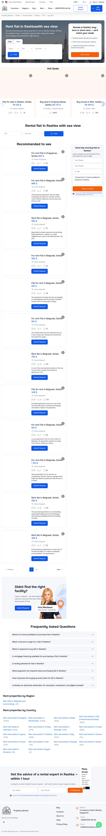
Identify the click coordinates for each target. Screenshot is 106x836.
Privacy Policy (61, 825)
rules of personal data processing (92, 193)
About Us (60, 816)
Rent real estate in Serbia (90, 742)
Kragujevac (43, 159)
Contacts (42, 2)
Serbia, (15, 108)
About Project (30, 2)
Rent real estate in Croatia (90, 727)
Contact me (75, 791)
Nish (93, 108)
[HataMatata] (6, 811)
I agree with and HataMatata (88, 193)
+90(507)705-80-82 (88, 820)
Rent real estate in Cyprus (14, 735)
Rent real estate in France (14, 742)
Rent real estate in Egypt (39, 750)
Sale (9, 42)
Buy (35, 8)
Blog (58, 808)
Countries (15, 8)
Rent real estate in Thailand (40, 735)
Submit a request (87, 189)
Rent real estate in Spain (64, 718)
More (50, 8)
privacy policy (82, 194)
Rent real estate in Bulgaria (14, 718)
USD (76, 2)
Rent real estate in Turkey (39, 727)
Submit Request (80, 8)
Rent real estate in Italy (64, 735)
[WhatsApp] (99, 825)
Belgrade (42, 187)
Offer (51, 2)
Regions (25, 8)
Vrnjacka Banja (57, 108)
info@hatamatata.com (89, 827)
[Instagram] (4, 822)
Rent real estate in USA (38, 742)
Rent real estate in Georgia (65, 742)
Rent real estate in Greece (90, 735)
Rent (42, 8)
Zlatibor (21, 108)
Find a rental (85, 55)
